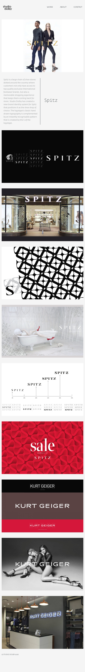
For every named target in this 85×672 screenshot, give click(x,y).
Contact (78, 7)
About (63, 7)
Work (50, 7)
